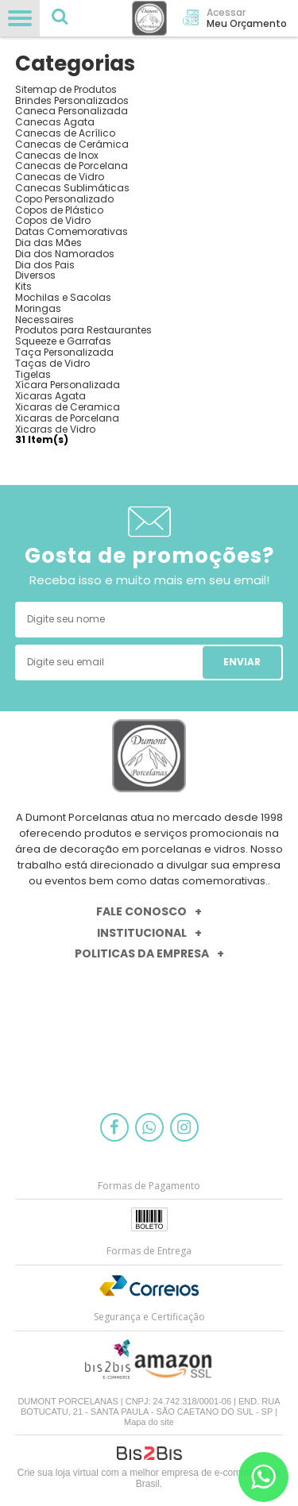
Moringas (38, 308)
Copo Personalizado (64, 199)
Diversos (35, 275)
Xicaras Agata (50, 395)
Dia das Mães (48, 242)
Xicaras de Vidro (55, 429)
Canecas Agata (55, 122)
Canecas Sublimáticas (72, 188)
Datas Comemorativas (71, 231)
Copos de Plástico (59, 210)
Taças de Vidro (52, 363)
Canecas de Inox (57, 155)
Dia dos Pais (45, 265)
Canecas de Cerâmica (72, 144)
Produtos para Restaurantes (83, 330)
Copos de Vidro (53, 220)
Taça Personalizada (64, 352)
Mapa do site (149, 1422)
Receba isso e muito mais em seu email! (149, 580)
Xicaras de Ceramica (67, 407)
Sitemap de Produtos (66, 89)
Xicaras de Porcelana (67, 418)
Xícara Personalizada (67, 384)
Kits (23, 286)
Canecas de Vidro (59, 176)
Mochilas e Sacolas (63, 297)
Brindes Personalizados (72, 100)
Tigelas (33, 374)
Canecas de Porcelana (71, 165)
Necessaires (44, 319)
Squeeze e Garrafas (63, 341)
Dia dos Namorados (64, 253)
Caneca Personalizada (71, 110)
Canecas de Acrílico (65, 133)
